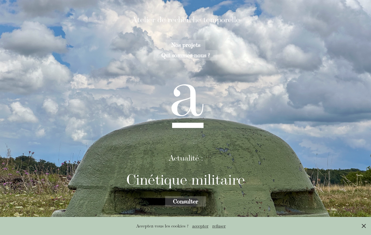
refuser (219, 226)
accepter (200, 226)
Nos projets (185, 45)
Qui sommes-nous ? (185, 55)
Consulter (185, 201)
